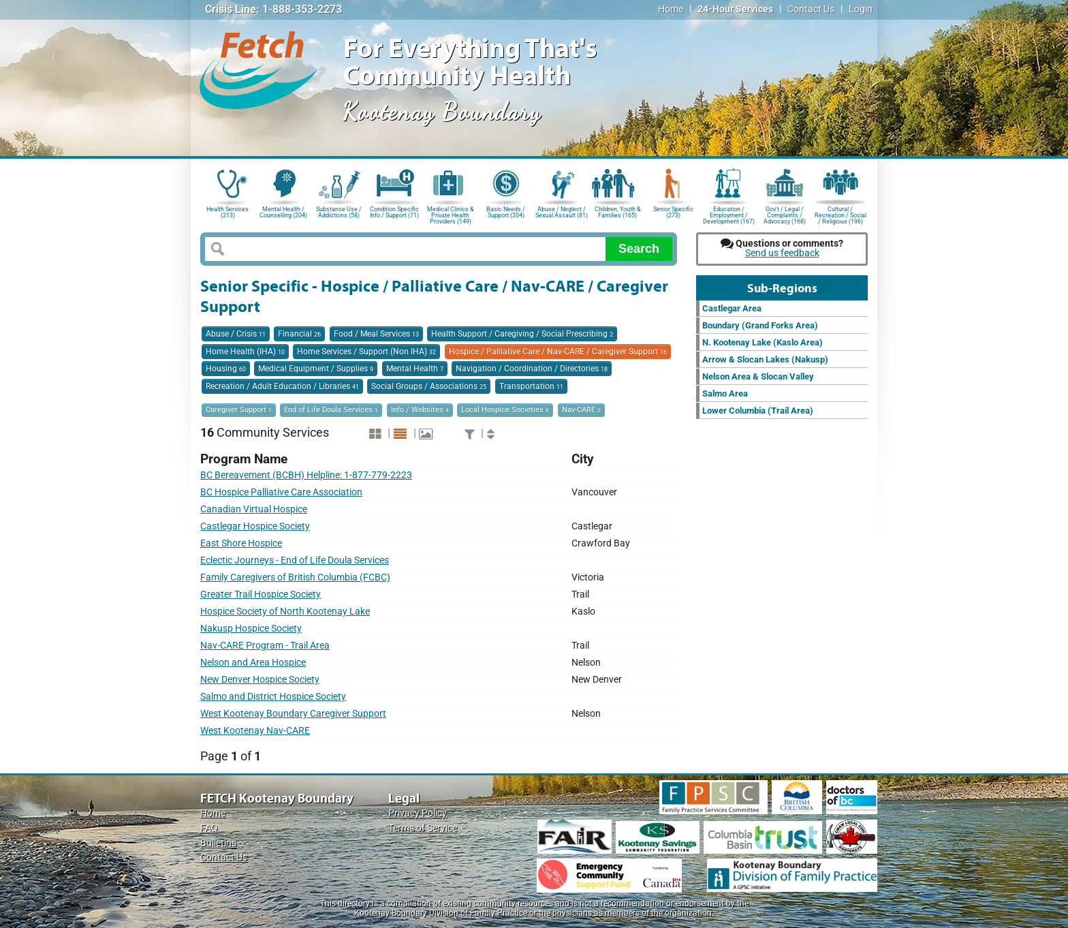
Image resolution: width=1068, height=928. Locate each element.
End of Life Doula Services (331, 409)
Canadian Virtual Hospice (253, 509)
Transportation (531, 386)
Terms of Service (422, 828)
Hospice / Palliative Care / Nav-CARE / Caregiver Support (558, 351)
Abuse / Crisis (236, 334)
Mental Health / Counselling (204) (283, 212)
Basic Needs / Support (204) (505, 212)
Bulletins (218, 843)
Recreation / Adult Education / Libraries (282, 386)
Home (670, 9)
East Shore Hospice (241, 543)
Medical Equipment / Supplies (315, 368)
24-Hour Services (735, 9)
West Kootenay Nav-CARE (255, 731)
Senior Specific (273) (673, 212)
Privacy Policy (417, 813)
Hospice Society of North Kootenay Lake (285, 611)
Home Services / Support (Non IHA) (366, 351)
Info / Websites (420, 409)
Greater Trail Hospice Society (260, 594)
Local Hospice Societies (505, 409)
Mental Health (414, 368)
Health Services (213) (227, 212)
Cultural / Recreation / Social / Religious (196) (840, 214)
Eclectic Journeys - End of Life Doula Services (294, 560)
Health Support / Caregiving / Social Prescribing (522, 334)
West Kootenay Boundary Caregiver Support (293, 714)
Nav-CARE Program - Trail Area (265, 645)
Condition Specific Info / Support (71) (394, 212)
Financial (299, 334)
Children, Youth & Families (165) (618, 212)
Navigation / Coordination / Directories (532, 368)
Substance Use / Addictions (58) (339, 212)
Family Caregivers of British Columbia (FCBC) (295, 577)
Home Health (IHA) (245, 351)
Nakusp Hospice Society (251, 628)
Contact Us (810, 9)
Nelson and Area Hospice (253, 662)
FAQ (209, 828)
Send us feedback (782, 253)
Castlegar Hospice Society (255, 526)
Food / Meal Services (376, 334)
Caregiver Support (239, 409)
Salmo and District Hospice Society (273, 696)
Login (861, 9)
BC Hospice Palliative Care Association (281, 492)
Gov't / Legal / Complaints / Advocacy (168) (785, 214)
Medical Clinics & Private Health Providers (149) (450, 214)
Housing (226, 368)
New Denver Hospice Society (259, 679)
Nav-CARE (581, 409)
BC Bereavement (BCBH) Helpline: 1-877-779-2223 (306, 475)
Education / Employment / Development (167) (729, 214)
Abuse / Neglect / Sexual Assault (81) (561, 212)
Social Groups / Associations (428, 386)
